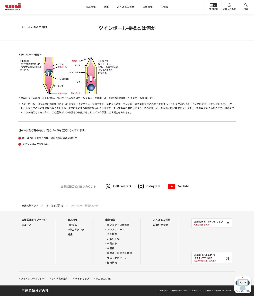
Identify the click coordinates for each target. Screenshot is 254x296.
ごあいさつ (113, 238)
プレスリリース (115, 229)
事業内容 (112, 243)
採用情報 (112, 262)
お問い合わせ (229, 6)
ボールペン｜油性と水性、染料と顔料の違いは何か (49, 138)
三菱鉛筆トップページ (34, 219)
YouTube (178, 186)
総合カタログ (76, 229)
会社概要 (112, 234)
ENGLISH (213, 6)
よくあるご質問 (126, 6)
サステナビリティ (117, 257)
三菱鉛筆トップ (30, 205)
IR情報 (164, 6)
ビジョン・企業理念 (118, 224)
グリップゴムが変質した (35, 143)
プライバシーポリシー (33, 278)
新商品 (73, 224)
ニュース (27, 224)
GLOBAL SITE (103, 278)
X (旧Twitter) (118, 186)
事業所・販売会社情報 (119, 253)
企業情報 (148, 6)
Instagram (149, 186)
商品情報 (91, 6)
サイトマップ (82, 278)
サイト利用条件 (59, 278)
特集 (106, 6)
